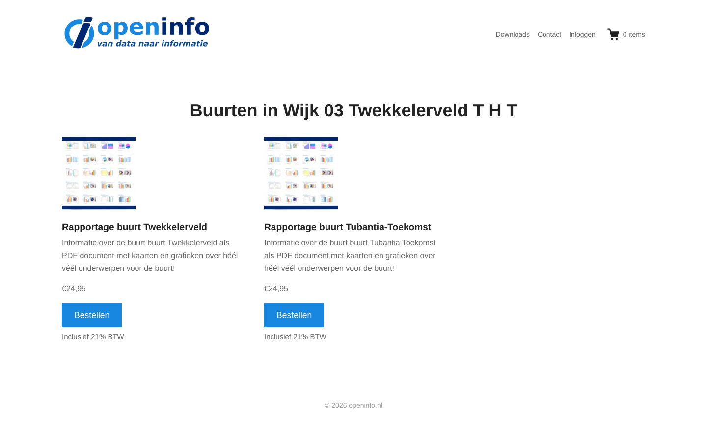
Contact (549, 34)
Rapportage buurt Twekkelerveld (134, 227)
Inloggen (582, 34)
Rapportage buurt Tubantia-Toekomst (347, 227)
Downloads (513, 34)
